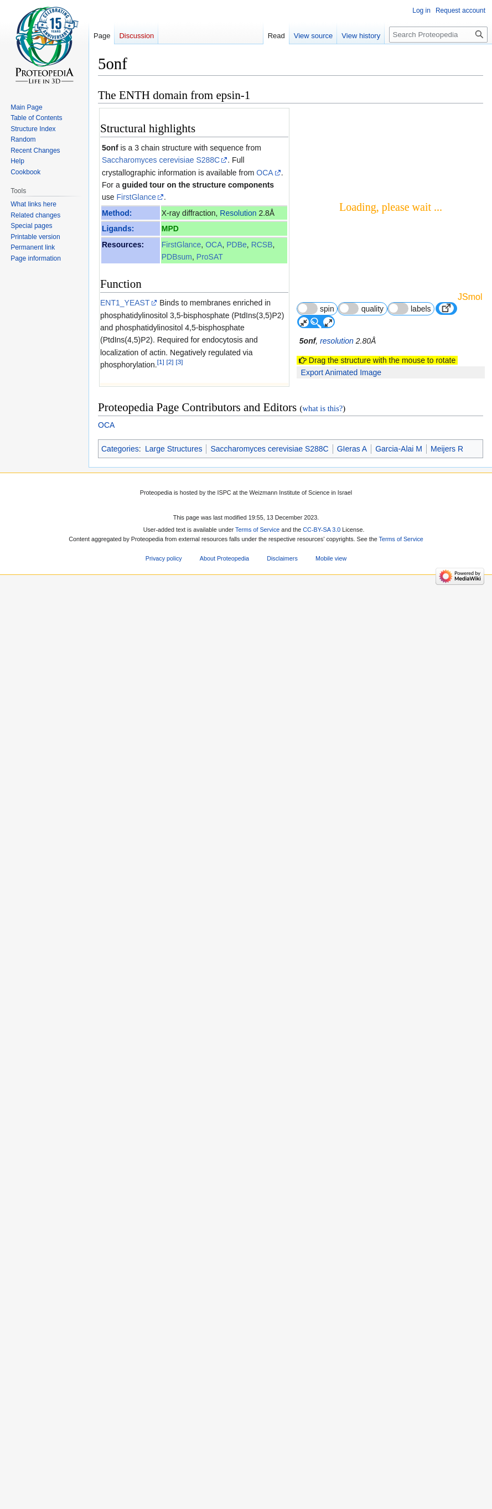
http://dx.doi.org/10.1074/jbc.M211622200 (208, 1156)
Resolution (238, 213)
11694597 (237, 1080)
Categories (120, 1449)
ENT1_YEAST (124, 302)
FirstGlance (136, 197)
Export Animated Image (341, 372)
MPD (170, 228)
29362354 (164, 1243)
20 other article (258, 866)
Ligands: (118, 228)
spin (315, 308)
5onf (110, 147)
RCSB (262, 244)
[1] (160, 362)
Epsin (122, 912)
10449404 (232, 1005)
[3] (179, 362)
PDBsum (177, 256)
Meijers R (447, 1449)
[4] (159, 744)
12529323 (231, 1143)
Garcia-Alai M (398, 1449)
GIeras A (352, 1449)
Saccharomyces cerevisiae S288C (161, 159)
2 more (273, 856)
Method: (117, 213)
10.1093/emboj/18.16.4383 (183, 1018)
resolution (337, 340)
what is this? (322, 1409)
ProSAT (209, 256)
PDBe (236, 244)
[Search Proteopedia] (438, 35)
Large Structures (174, 1449)
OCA (264, 172)
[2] (170, 362)
